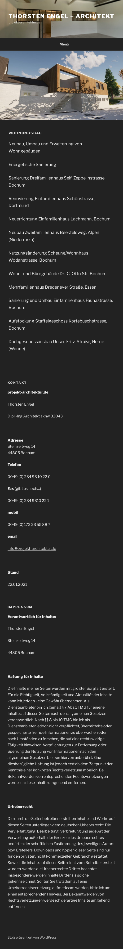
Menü (62, 44)
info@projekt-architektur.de (32, 548)
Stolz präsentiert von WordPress (32, 937)
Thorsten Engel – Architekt (61, 16)
